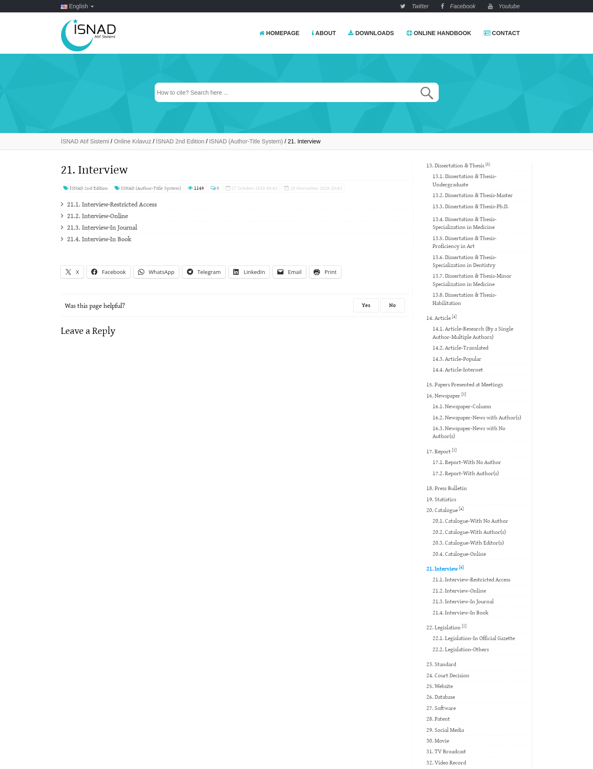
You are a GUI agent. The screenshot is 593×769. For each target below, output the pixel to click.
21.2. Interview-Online (97, 216)
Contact (502, 33)
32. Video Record (446, 762)
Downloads (371, 33)
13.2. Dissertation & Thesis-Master (473, 195)
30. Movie (437, 740)
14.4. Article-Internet (458, 369)
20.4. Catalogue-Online (459, 554)
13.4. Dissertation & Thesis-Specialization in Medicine (465, 223)
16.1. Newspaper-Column (462, 406)
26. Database (440, 697)
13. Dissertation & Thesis (458, 165)
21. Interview (445, 568)
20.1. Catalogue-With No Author (470, 521)
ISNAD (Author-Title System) (148, 187)
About (324, 33)
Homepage (279, 33)
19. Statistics (441, 499)
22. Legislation (446, 627)
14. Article (441, 317)
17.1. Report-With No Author (467, 462)
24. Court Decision (447, 675)
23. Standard (441, 664)
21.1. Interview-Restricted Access (112, 204)
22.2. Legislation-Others (461, 649)
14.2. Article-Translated (460, 347)
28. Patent (438, 718)
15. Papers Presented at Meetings (464, 384)
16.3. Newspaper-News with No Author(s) (469, 432)
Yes (366, 305)
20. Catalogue (445, 509)
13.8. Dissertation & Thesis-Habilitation (465, 298)
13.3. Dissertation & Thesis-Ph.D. (471, 206)
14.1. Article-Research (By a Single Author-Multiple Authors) (473, 332)
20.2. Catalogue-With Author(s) (469, 532)
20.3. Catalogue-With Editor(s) (468, 542)
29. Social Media (445, 730)
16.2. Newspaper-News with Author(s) (477, 417)
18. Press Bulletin (446, 488)
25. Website (439, 686)
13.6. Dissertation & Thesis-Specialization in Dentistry (465, 261)
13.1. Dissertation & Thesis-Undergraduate (465, 180)
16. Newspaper (446, 395)
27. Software (441, 708)
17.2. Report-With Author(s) (466, 473)
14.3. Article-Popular (457, 359)
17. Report (441, 451)
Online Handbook (438, 33)
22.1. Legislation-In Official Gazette (474, 638)
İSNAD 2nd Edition (85, 187)
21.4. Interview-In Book (99, 239)
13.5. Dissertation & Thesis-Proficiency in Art (465, 242)
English (77, 6)
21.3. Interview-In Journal (102, 227)
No (392, 305)
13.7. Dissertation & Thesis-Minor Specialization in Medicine (472, 279)
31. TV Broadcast (446, 751)
